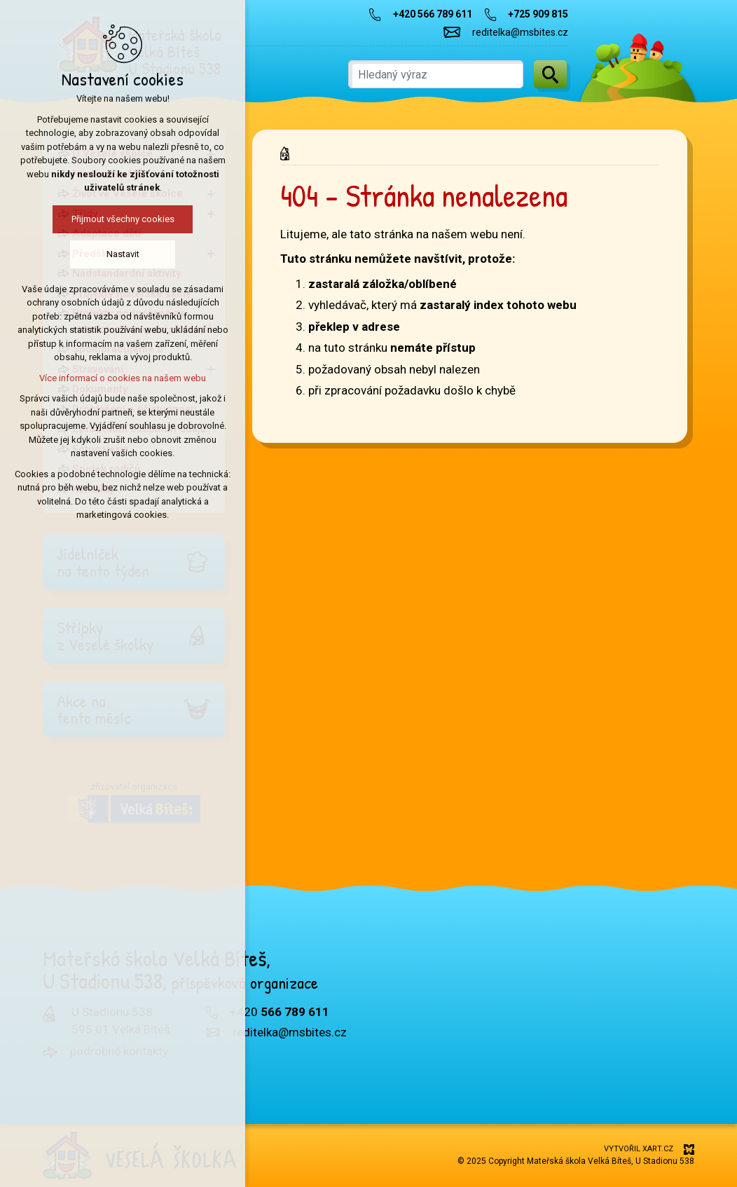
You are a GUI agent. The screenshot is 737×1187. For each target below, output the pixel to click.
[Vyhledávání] (550, 74)
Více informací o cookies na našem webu (92, 378)
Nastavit (92, 254)
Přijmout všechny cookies (92, 219)
